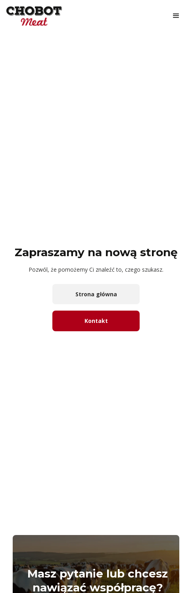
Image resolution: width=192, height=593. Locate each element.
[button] (176, 15)
